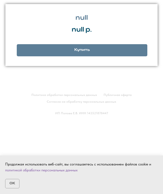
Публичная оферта (118, 95)
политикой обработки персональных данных (41, 170)
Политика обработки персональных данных (64, 95)
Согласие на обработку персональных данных (81, 101)
